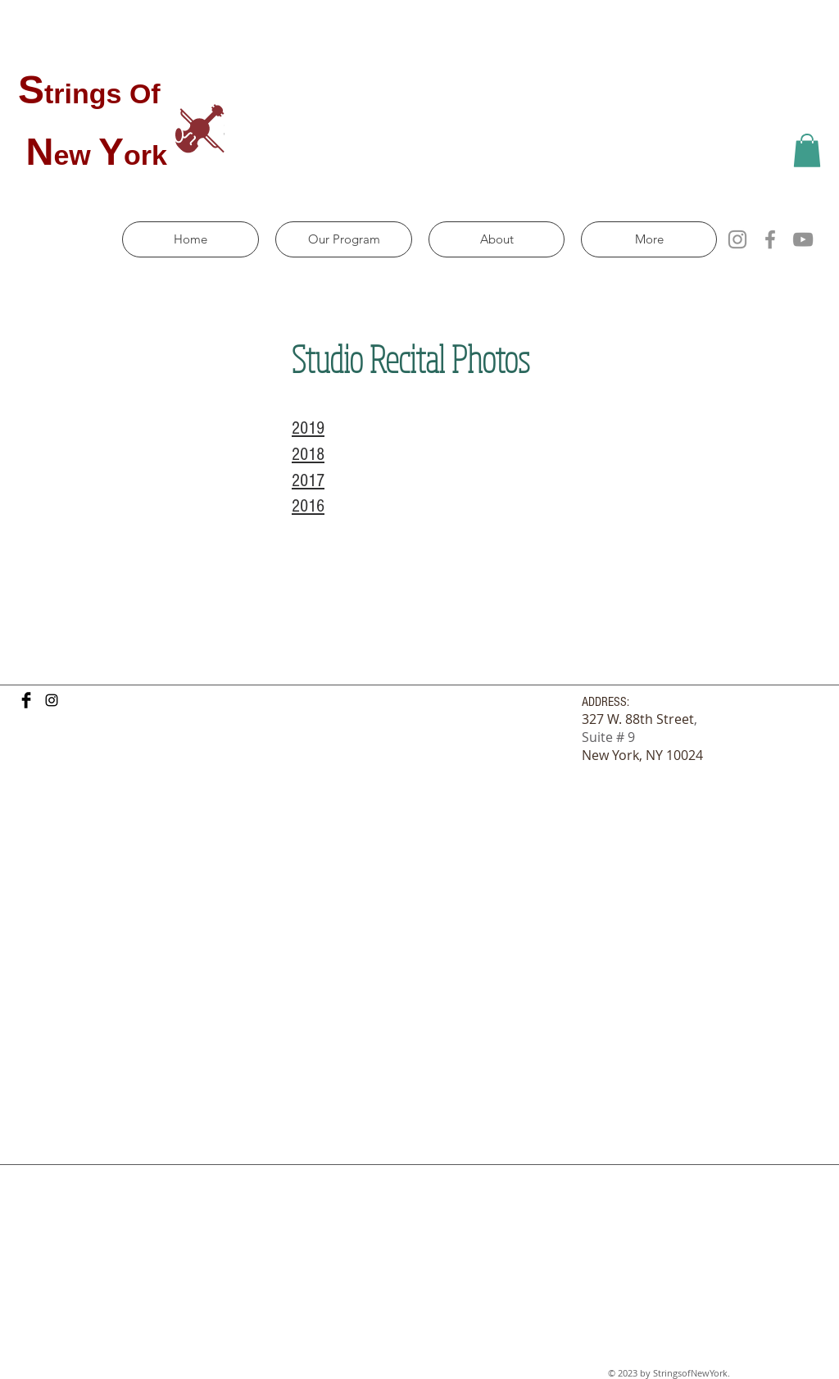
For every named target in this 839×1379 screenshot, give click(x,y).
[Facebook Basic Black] (26, 700)
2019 (308, 428)
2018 (308, 454)
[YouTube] (803, 239)
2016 (308, 506)
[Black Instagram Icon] (51, 700)
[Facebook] (770, 239)
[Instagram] (737, 239)
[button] (807, 150)
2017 (308, 481)
